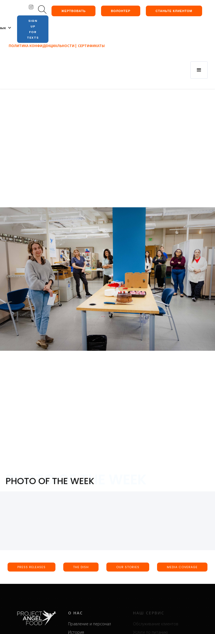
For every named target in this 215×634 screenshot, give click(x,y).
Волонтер (120, 11)
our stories (127, 567)
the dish (81, 567)
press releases (31, 567)
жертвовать (73, 11)
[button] (199, 70)
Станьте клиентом (174, 11)
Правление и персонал (96, 623)
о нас (82, 613)
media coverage (182, 567)
